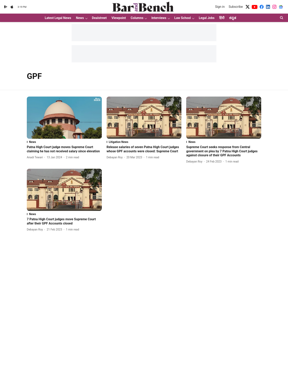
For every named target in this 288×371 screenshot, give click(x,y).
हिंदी (221, 18)
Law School (182, 18)
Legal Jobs (206, 18)
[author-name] (35, 157)
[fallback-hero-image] (64, 118)
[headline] (64, 149)
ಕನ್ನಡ (232, 18)
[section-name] (64, 142)
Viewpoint (118, 18)
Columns (137, 18)
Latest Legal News (58, 18)
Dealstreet (99, 18)
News (80, 18)
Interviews (158, 18)
